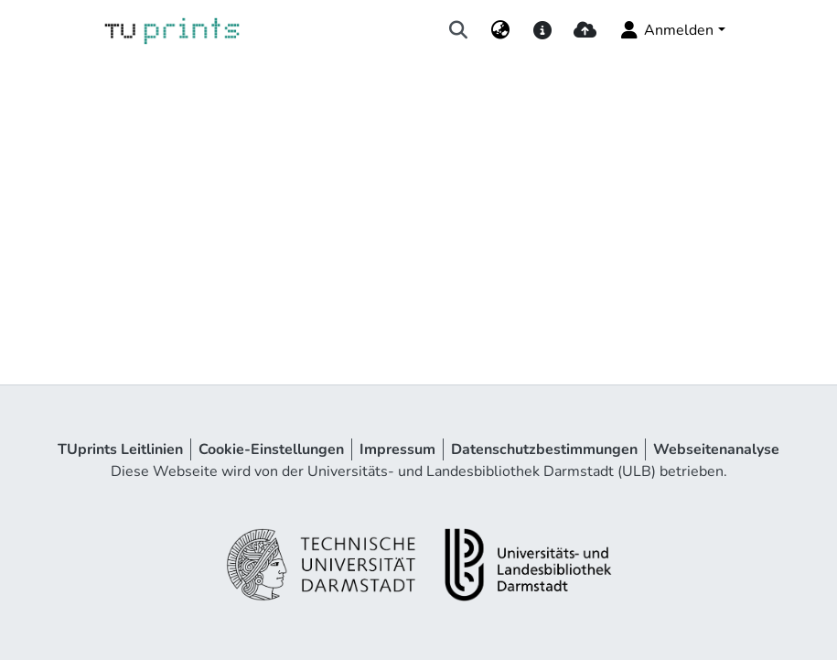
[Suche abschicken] (457, 30)
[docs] (542, 30)
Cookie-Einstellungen (271, 449)
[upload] (585, 30)
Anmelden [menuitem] (665, 30)
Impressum (397, 449)
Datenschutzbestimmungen (544, 449)
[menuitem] (499, 30)
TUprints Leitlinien (120, 449)
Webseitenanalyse (716, 449)
